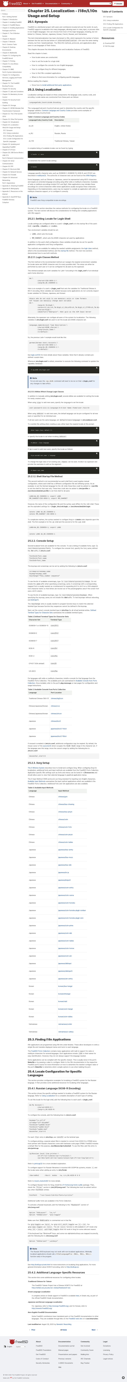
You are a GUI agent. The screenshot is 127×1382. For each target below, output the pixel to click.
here (77, 1296)
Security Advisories (43, 1363)
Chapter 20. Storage (9, 105)
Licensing (106, 1350)
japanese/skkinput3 (65, 971)
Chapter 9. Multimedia (9, 53)
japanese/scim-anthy (66, 888)
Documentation (52, 4)
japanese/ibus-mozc (65, 857)
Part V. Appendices (8, 183)
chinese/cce (55, 706)
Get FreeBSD (38, 4)
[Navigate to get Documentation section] (52, 3)
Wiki (59, 1367)
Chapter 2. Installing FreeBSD (12, 22)
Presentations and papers (67, 1354)
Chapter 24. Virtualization (10, 122)
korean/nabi (62, 1001)
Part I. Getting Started (9, 17)
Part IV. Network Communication (12, 158)
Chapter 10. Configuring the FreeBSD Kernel (11, 57)
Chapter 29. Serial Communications (8, 162)
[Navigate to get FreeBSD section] (38, 3)
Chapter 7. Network (8, 41)
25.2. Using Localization (11, 133)
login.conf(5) (35, 355)
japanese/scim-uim (65, 956)
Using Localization (48, 1096)
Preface (5, 14)
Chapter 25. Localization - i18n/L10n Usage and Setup (11, 126)
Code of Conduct (42, 1359)
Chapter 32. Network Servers (12, 172)
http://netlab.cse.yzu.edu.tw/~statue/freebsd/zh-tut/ (51, 1288)
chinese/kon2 (56, 721)
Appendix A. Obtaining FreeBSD (12, 186)
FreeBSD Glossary (8, 199)
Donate (118, 3)
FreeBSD (39, 1346)
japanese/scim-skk (65, 933)
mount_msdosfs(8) (41, 1181)
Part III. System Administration (12, 72)
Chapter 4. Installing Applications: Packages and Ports (13, 29)
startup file (64, 251)
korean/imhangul (64, 994)
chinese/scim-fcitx (65, 827)
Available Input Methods (36, 781)
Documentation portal (66, 1346)
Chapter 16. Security (9, 89)
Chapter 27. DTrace (8, 150)
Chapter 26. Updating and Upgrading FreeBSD (11, 145)
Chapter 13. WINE (8, 69)
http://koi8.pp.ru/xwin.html (40, 1265)
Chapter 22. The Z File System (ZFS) (12, 115)
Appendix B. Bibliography (10, 188)
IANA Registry (91, 176)
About (26, 4)
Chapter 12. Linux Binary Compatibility (10, 65)
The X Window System (36, 768)
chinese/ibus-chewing (66, 804)
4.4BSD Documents (65, 1363)
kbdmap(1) (35, 600)
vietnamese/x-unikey (66, 1032)
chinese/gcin (62, 797)
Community (66, 4)
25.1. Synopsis (8, 130)
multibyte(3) (41, 176)
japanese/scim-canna (66, 895)
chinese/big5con (57, 698)
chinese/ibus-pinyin (65, 812)
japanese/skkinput (64, 963)
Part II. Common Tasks (9, 44)
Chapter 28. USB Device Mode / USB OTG (13, 154)
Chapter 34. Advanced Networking (9, 179)
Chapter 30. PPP (7, 166)
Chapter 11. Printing (8, 61)
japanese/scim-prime (65, 926)
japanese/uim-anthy (65, 979)
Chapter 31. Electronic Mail (11, 169)
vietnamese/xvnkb (65, 1024)
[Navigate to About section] (26, 3)
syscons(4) (47, 746)
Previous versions (64, 1359)
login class (88, 248)
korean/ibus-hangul (65, 986)
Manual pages (63, 1350)
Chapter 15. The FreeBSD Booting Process (10, 84)
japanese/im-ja (63, 872)
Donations (107, 1346)
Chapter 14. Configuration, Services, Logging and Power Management (12, 77)
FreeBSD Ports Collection (40, 1051)
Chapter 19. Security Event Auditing (11, 101)
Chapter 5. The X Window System (10, 34)
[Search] (13, 10)
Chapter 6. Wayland (8, 39)
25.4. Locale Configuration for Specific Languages (13, 140)
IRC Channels (85, 1359)
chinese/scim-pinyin (65, 835)
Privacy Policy (108, 1354)
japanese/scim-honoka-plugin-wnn (70, 918)
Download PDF (110, 43)
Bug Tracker (85, 1363)
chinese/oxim (63, 819)
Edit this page (109, 46)
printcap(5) (38, 1164)
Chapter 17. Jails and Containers (13, 91)
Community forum (87, 1350)
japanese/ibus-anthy (65, 850)
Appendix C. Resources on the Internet (12, 192)
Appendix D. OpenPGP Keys (11, 197)
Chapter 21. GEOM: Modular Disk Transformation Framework (13, 109)
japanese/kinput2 (64, 880)
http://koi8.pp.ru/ (73, 1267)
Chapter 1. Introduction (9, 19)
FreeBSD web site (75, 1319)
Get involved (85, 1346)
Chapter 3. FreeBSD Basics (11, 25)
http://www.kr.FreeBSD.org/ (42, 1308)
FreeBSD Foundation (43, 1350)
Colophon (5, 202)
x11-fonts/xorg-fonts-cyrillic (72, 1185)
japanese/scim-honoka (66, 903)
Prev (33, 1330)
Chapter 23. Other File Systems (12, 119)
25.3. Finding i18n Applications (13, 136)
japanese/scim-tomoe (66, 948)
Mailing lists (85, 1354)
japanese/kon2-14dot (59, 729)
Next (93, 1330)
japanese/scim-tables (66, 941)
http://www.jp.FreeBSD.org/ (59, 1306)
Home (64, 1330)
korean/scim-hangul (65, 1009)
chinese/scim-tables (65, 842)
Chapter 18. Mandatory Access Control (12, 95)
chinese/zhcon (56, 714)
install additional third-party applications (56, 85)
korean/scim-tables (65, 1017)
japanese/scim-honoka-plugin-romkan (72, 910)
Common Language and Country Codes (56, 110)
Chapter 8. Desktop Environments (8, 48)
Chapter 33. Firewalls (9, 175)
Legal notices (108, 1359)
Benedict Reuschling (64, 1324)
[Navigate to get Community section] (66, 3)
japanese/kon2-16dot (59, 736)
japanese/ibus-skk (65, 865)
